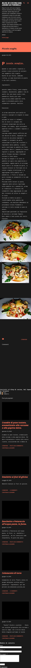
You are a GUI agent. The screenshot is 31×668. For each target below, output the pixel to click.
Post (4, 392)
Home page (5, 37)
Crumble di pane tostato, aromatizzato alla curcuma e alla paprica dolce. (15, 425)
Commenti (5, 394)
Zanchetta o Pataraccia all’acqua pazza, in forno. (14, 522)
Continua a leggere (8, 448)
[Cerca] (24, 3)
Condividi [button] (24, 339)
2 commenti (13, 490)
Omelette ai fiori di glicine (15, 477)
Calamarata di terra (11, 573)
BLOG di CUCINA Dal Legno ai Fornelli (12, 4)
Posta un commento (16, 445)
